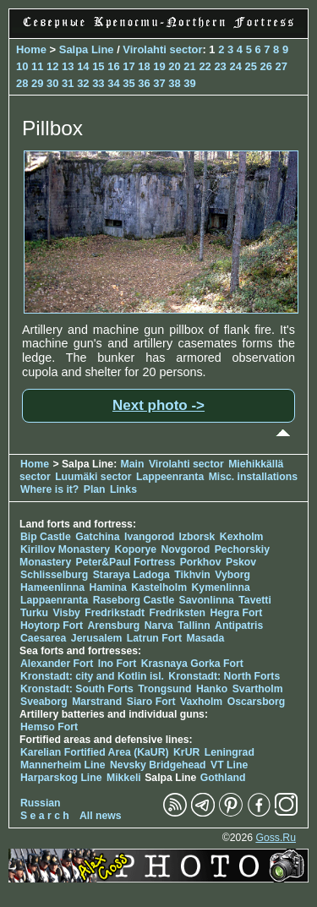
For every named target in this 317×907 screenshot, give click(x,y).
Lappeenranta (170, 477)
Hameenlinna (52, 587)
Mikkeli (124, 778)
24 (235, 66)
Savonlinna (206, 600)
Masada (205, 638)
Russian (40, 803)
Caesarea (43, 638)
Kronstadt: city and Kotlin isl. (92, 676)
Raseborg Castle (134, 600)
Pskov (241, 562)
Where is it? (49, 489)
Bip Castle (45, 537)
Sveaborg (44, 702)
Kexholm (242, 537)
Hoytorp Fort (51, 625)
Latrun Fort (154, 638)
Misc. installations (253, 477)
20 (174, 66)
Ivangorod (149, 537)
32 (83, 83)
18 (144, 66)
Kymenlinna (221, 587)
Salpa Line (86, 49)
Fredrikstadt (115, 613)
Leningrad (229, 752)
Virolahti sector (162, 49)
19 (159, 66)
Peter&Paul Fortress (126, 562)
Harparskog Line (61, 778)
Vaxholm (201, 702)
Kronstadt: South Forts (77, 689)
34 (113, 83)
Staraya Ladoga (131, 575)
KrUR (186, 752)
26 (266, 66)
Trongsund (164, 689)
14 (83, 66)
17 (128, 66)
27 (281, 66)
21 (189, 66)
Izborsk (197, 537)
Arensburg (113, 625)
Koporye (135, 549)
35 (128, 83)
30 (52, 83)
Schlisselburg (54, 575)
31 (68, 83)
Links (123, 489)
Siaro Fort (151, 702)
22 (204, 66)
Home (31, 49)
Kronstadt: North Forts (224, 676)
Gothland (223, 778)
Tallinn (194, 625)
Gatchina (97, 537)
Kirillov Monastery (65, 549)
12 (52, 66)
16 (113, 66)
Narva (159, 625)
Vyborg (232, 575)
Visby (65, 613)
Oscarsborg (256, 702)
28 (22, 83)
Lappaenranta (54, 600)
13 (68, 66)
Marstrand (97, 702)
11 (37, 66)
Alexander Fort (56, 663)
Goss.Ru (275, 838)
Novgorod (185, 549)
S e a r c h (44, 816)
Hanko (211, 689)
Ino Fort (117, 663)
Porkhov (200, 562)
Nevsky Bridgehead (158, 765)
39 (189, 83)
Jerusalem (97, 638)
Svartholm (257, 689)
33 (98, 83)
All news (100, 816)
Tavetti (254, 600)
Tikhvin (192, 575)
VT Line (229, 765)
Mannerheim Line (63, 765)
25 (250, 66)
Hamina (108, 587)
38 (174, 83)
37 (159, 83)
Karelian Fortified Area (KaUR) (94, 752)
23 (220, 66)
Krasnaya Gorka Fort (192, 663)
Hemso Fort (49, 727)
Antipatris (239, 625)
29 (37, 83)
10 (22, 66)
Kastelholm (159, 587)
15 (98, 66)
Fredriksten (177, 613)
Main (133, 464)
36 (144, 83)
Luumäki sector (93, 477)
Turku (34, 613)
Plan (95, 489)
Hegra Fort (236, 613)
